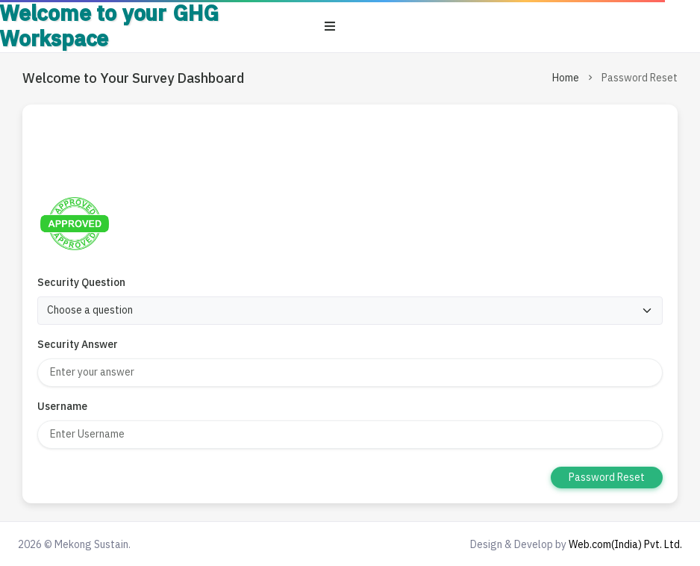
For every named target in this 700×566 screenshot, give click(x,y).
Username (62, 406)
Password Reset (607, 477)
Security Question (81, 282)
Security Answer (77, 344)
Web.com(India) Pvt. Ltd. (625, 544)
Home (565, 77)
